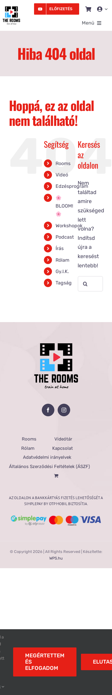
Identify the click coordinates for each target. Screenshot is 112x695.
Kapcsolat (62, 448)
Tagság (64, 283)
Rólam (62, 260)
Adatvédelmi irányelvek (47, 457)
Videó (62, 175)
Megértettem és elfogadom (45, 661)
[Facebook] (48, 410)
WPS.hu (56, 558)
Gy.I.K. (62, 271)
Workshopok (69, 225)
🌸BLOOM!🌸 (64, 206)
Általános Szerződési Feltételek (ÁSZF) (49, 466)
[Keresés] (85, 284)
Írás (60, 248)
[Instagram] (64, 410)
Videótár (63, 439)
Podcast (65, 237)
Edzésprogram (72, 186)
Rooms (63, 163)
